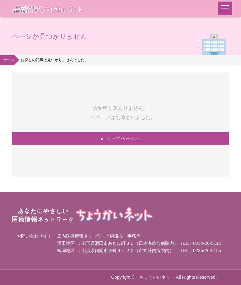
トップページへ (123, 138)
